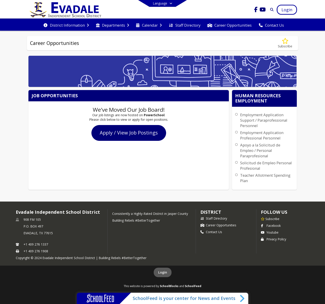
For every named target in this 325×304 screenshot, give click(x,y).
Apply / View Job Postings (129, 132)
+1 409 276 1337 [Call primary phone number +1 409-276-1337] (35, 244)
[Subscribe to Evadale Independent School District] (270, 218)
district (210, 212)
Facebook (271, 225)
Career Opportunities (218, 225)
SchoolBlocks (169, 286)
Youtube (270, 232)
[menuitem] (66, 25)
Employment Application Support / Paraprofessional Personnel (263, 120)
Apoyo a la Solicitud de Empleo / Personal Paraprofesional (260, 150)
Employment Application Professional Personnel (261, 135)
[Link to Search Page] (271, 9)
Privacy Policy (273, 239)
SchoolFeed (193, 286)
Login (162, 272)
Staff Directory (213, 218)
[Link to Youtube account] (262, 10)
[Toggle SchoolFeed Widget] (242, 298)
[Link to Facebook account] (256, 10)
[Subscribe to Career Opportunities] (285, 43)
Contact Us (211, 232)
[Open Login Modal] (287, 10)
